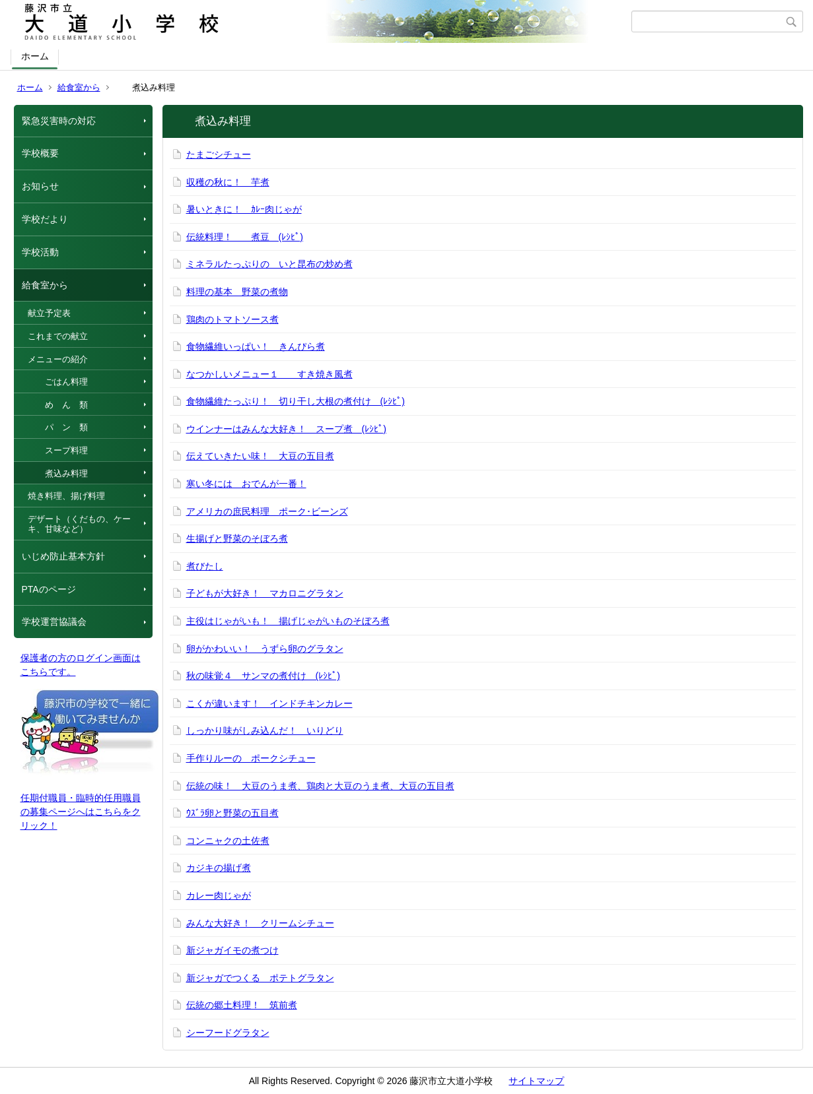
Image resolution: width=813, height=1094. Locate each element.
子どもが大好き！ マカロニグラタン (264, 593)
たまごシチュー (218, 154)
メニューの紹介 (58, 359)
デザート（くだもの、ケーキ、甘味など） (79, 524)
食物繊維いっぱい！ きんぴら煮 (255, 346)
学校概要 (40, 153)
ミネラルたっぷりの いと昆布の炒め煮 (269, 264)
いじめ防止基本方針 (63, 556)
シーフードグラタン (227, 1032)
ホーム (35, 56)
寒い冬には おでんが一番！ (246, 483)
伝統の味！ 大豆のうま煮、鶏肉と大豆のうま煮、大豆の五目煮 (320, 786)
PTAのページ (49, 589)
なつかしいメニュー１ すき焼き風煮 (269, 374)
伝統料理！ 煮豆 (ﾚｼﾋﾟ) (244, 237)
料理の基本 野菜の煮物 (237, 291)
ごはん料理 (58, 382)
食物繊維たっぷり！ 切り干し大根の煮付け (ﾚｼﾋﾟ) (295, 401)
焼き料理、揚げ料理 (66, 496)
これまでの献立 (58, 336)
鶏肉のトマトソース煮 (232, 319)
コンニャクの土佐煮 (227, 840)
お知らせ (40, 186)
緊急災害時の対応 (59, 120)
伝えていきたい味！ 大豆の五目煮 (260, 456)
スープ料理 (58, 450)
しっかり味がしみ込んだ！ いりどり (264, 730)
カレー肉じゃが (218, 895)
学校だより (45, 219)
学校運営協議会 (54, 621)
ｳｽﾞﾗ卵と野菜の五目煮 (232, 813)
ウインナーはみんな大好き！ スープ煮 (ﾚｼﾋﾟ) (286, 429)
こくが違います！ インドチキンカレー (269, 703)
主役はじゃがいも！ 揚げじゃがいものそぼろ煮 (288, 621)
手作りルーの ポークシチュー (251, 758)
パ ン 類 (58, 427)
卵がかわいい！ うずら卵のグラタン (264, 648)
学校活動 (40, 252)
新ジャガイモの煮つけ (232, 950)
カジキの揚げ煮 (218, 867)
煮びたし (204, 566)
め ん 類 (58, 405)
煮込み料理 (58, 473)
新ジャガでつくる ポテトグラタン (260, 978)
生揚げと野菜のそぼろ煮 (237, 538)
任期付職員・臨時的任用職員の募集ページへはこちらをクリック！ (80, 811)
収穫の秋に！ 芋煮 (227, 182)
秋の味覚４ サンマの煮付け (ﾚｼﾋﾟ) (263, 675)
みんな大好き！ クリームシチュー (260, 923)
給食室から (78, 87)
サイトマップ (536, 1081)
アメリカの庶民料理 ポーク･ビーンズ (267, 511)
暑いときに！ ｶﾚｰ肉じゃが (244, 209)
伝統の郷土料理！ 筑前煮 (241, 1005)
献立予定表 (49, 313)
